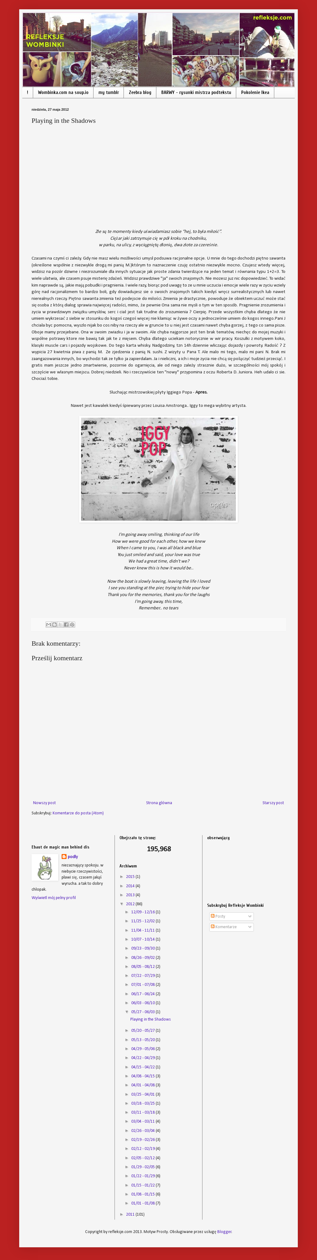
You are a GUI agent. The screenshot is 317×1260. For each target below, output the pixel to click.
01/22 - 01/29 (143, 1176)
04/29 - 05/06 (143, 1049)
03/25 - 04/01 (143, 1094)
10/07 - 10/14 (143, 939)
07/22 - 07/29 (143, 975)
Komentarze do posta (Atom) (78, 813)
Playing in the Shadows (150, 1019)
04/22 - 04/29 (143, 1058)
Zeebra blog (140, 92)
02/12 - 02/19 (143, 1148)
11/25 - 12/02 (143, 921)
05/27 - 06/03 (143, 1012)
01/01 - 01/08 (143, 1203)
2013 (131, 895)
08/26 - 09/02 (143, 957)
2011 (131, 1214)
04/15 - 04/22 (143, 1067)
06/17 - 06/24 (143, 994)
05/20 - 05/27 (143, 1030)
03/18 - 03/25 (143, 1103)
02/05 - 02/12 (143, 1158)
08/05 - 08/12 (143, 966)
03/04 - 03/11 (143, 1121)
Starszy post (273, 803)
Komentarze (224, 927)
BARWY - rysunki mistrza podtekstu (196, 92)
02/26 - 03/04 (143, 1131)
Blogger (224, 1232)
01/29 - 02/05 (143, 1167)
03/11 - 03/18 (143, 1112)
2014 (131, 886)
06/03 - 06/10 (143, 1003)
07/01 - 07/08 (143, 984)
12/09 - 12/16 (143, 912)
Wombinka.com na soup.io (63, 92)
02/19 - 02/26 (143, 1140)
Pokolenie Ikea (255, 92)
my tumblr (108, 92)
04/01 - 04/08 (143, 1085)
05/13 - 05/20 (143, 1040)
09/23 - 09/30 (143, 948)
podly (73, 857)
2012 (131, 904)
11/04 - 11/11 (143, 930)
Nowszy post (44, 803)
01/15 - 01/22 (143, 1185)
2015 (131, 877)
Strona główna (159, 803)
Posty (218, 916)
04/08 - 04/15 (143, 1076)
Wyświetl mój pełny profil (54, 898)
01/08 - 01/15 (143, 1194)
